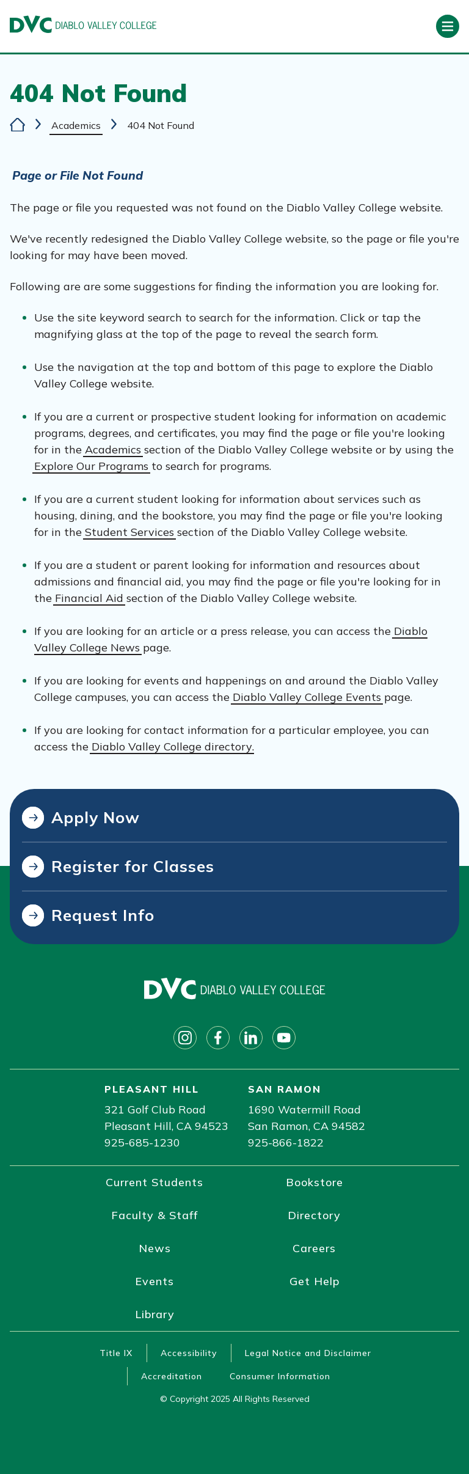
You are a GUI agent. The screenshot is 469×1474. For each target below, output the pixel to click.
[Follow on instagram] (185, 1037)
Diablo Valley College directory (172, 746)
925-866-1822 (286, 1142)
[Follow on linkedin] (251, 1037)
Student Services (129, 532)
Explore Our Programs (91, 466)
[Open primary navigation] (447, 26)
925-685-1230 (142, 1142)
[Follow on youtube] (284, 1037)
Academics (76, 125)
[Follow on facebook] (218, 1037)
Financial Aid (89, 598)
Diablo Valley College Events (307, 697)
